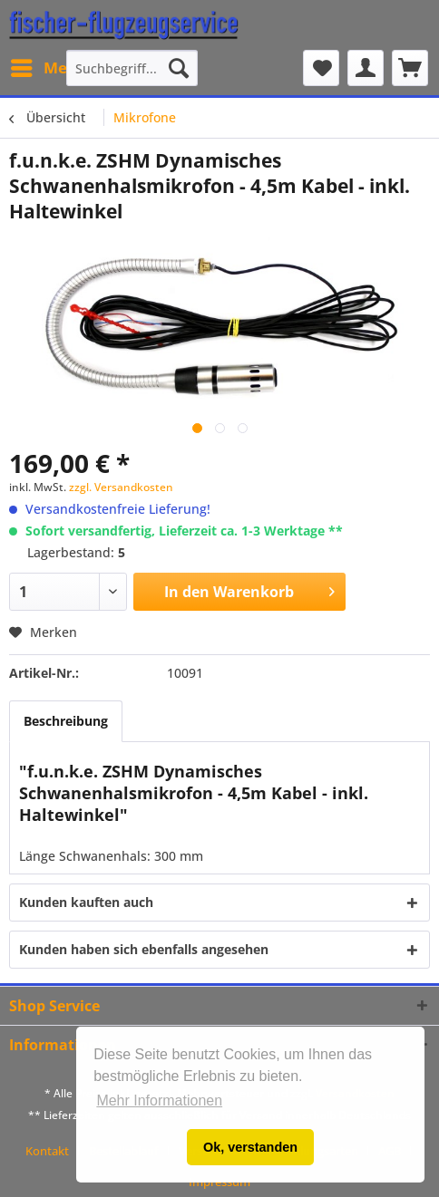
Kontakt (47, 1151)
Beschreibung (66, 720)
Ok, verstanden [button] (250, 1147)
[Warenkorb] (410, 68)
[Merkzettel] (321, 68)
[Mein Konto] (365, 68)
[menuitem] (48, 68)
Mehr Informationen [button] (159, 1100)
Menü (49, 65)
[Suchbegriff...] (132, 68)
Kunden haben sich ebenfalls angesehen (143, 949)
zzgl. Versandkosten (121, 487)
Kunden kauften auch (86, 902)
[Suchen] (179, 68)
